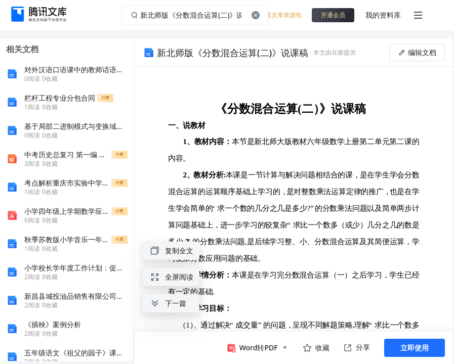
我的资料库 (383, 15)
